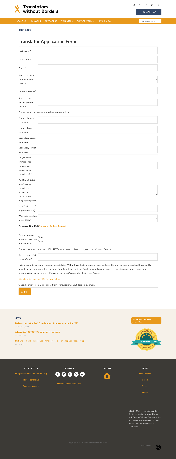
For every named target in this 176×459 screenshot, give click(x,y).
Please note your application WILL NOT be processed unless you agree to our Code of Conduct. (66, 249)
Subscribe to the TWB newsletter (141, 320)
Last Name (25, 59)
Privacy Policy (146, 446)
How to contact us (31, 380)
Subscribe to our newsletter (69, 384)
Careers (145, 386)
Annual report (145, 374)
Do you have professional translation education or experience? (25, 166)
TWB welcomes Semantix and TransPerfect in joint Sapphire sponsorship (50, 341)
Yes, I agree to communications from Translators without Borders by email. (57, 284)
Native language (27, 91)
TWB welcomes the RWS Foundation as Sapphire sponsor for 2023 (46, 323)
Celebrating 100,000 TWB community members (37, 332)
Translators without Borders (36, 9)
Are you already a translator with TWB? (27, 79)
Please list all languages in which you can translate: (44, 112)
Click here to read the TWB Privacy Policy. (39, 279)
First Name (25, 51)
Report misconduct (31, 386)
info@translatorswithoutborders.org (31, 374)
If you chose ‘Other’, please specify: (26, 102)
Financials (145, 380)
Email (22, 68)
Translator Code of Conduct (52, 226)
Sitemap (145, 392)
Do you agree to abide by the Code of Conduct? (28, 239)
